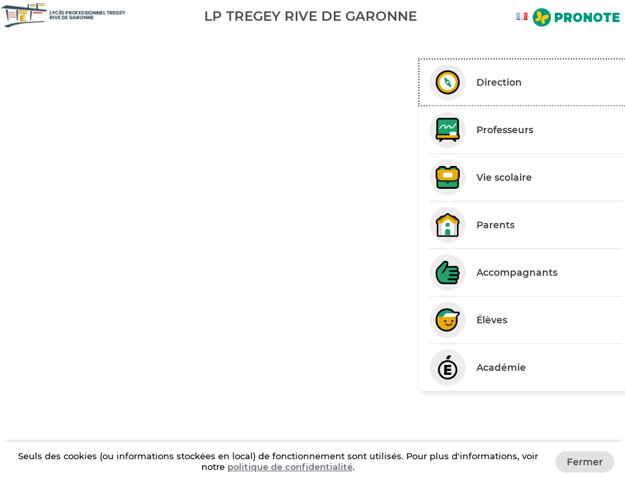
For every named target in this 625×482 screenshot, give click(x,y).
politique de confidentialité (290, 466)
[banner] (312, 15)
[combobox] (524, 16)
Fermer (585, 462)
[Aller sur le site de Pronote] (576, 18)
